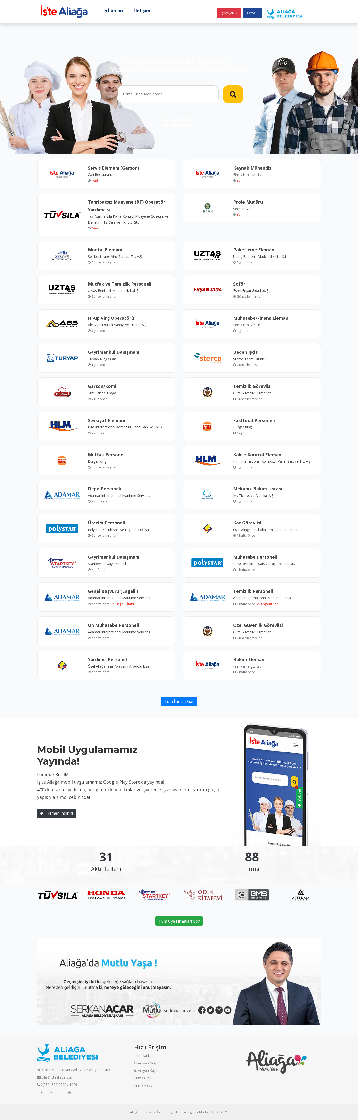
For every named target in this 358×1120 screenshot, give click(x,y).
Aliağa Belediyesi (143, 1112)
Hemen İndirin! (56, 813)
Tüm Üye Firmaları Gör (179, 921)
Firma (251, 13)
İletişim (142, 10)
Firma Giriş (142, 1078)
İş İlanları (113, 10)
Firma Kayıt (143, 1085)
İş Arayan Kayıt (146, 1070)
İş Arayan (227, 13)
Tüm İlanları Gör (179, 701)
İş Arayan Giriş (145, 1063)
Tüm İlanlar (143, 1055)
